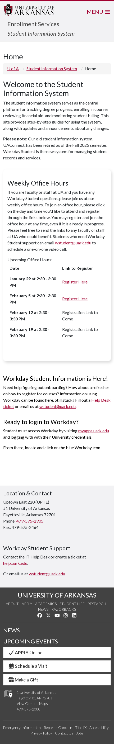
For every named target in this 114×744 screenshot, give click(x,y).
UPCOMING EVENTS (30, 641)
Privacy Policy (41, 733)
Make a (23, 680)
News (43, 609)
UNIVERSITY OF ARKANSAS (57, 595)
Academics (46, 603)
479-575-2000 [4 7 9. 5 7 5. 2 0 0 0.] (28, 709)
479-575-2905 (29, 520)
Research (97, 603)
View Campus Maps (32, 703)
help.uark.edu (15, 563)
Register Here (75, 281)
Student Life (72, 603)
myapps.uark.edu (93, 430)
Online (25, 652)
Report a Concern (58, 727)
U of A (13, 68)
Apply (27, 603)
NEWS (11, 630)
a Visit (27, 666)
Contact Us (64, 733)
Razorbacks (63, 609)
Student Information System (41, 33)
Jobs (80, 733)
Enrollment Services (33, 23)
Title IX (80, 727)
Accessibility (99, 727)
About (12, 603)
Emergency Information (22, 727)
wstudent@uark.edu (73, 242)
